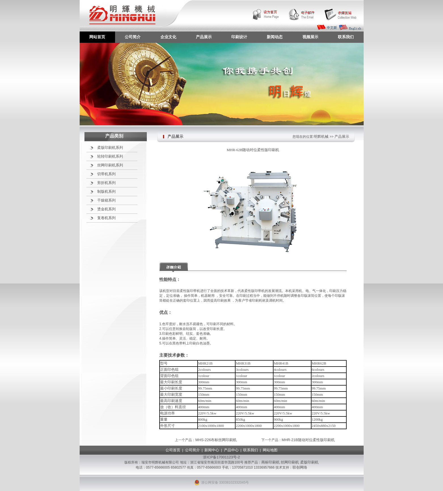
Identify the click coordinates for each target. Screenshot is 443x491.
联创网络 (299, 467)
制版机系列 (106, 191)
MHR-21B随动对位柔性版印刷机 (308, 440)
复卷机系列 (106, 218)
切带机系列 (106, 174)
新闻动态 (275, 37)
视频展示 (310, 37)
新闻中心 (211, 450)
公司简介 (133, 37)
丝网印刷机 (290, 462)
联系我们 (346, 37)
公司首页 (173, 450)
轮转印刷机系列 (110, 156)
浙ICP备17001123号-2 (221, 457)
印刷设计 (239, 37)
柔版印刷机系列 (110, 147)
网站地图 (270, 450)
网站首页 (97, 37)
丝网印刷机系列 (110, 165)
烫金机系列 (106, 209)
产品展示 (204, 37)
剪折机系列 (106, 183)
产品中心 (231, 450)
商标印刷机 (270, 462)
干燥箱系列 (106, 200)
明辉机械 (321, 136)
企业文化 (168, 37)
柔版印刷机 (309, 462)
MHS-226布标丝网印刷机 (216, 440)
